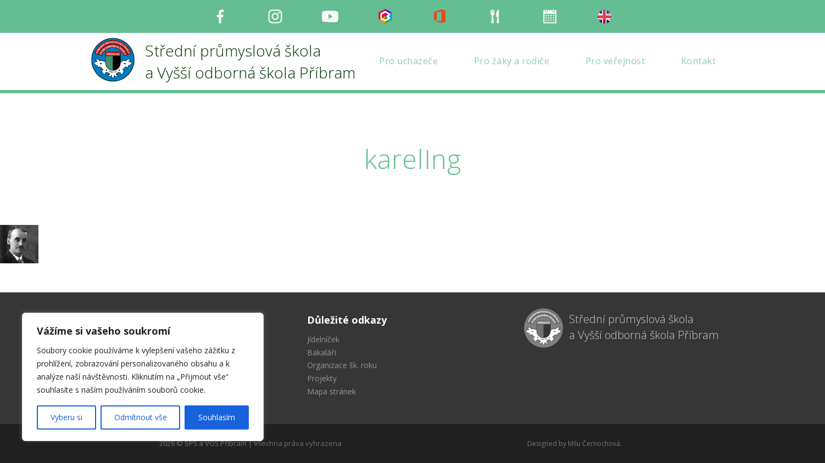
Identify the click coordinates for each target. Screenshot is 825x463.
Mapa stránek (331, 391)
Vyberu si (66, 417)
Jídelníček (323, 339)
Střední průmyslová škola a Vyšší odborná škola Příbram (644, 327)
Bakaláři (321, 352)
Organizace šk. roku (342, 365)
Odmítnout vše (140, 417)
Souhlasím (216, 417)
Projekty (322, 378)
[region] (143, 377)
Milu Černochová (594, 443)
